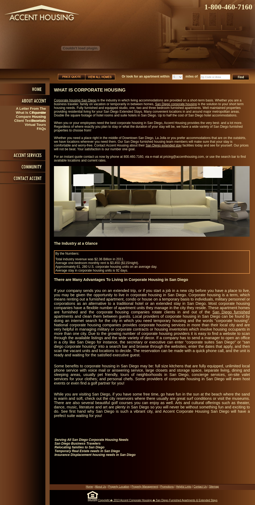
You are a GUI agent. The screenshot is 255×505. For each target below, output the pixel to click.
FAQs (41, 129)
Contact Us (200, 486)
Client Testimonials (30, 121)
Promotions (167, 486)
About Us (100, 486)
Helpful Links (183, 486)
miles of (191, 76)
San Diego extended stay (164, 145)
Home (89, 486)
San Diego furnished (231, 312)
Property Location (118, 486)
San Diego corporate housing (176, 104)
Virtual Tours (35, 125)
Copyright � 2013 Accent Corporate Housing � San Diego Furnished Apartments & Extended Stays (157, 500)
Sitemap (214, 486)
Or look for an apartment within (146, 76)
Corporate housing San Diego (75, 100)
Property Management (145, 486)
